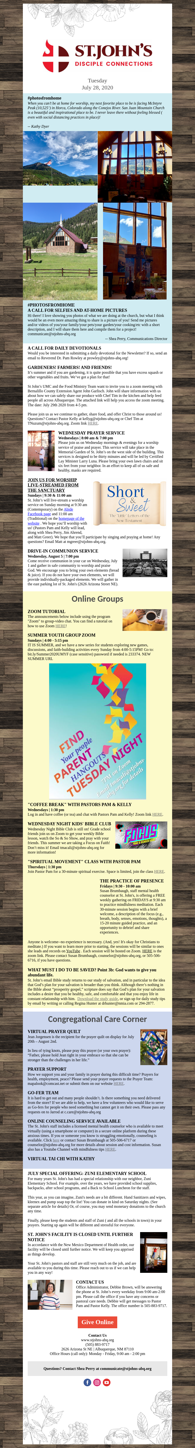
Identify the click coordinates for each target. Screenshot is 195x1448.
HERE (93, 423)
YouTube (73, 951)
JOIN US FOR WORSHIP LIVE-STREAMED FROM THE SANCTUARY (53, 485)
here (56, 1140)
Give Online (97, 1322)
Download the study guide (97, 999)
